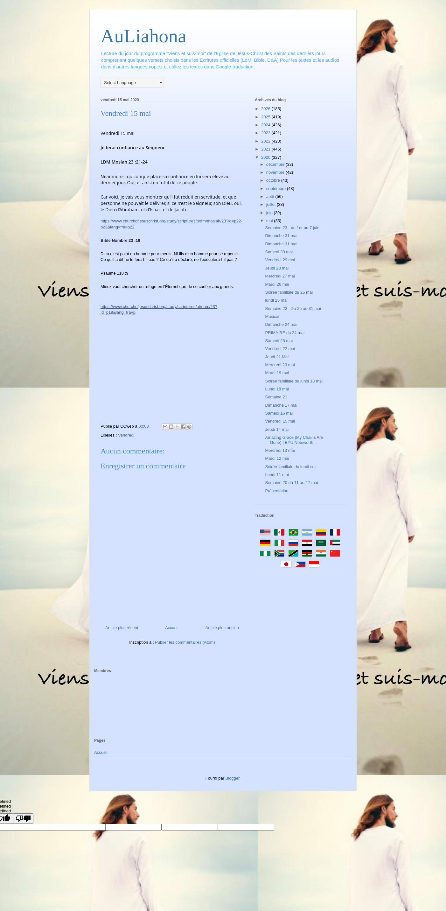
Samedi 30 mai (279, 251)
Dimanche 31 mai (281, 235)
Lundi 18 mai (277, 389)
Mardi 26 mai (277, 284)
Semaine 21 (276, 397)
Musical (272, 316)
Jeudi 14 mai (277, 429)
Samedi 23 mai (279, 340)
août (270, 196)
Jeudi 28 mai (277, 268)
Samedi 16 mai (279, 413)
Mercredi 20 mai (280, 364)
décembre (276, 164)
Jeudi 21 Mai (277, 356)
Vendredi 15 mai (280, 421)
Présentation (276, 490)
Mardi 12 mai (277, 458)
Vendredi (126, 435)
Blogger (233, 778)
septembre (276, 188)
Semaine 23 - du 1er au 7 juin (292, 227)
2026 (266, 108)
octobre (273, 180)
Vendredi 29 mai (280, 259)
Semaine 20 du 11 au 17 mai (291, 482)
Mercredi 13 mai (280, 450)
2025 (266, 117)
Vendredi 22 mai (280, 348)
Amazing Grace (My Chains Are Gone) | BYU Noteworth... (294, 440)
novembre (276, 172)
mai (270, 220)
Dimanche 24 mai (281, 324)
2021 (266, 149)
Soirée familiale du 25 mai (289, 292)
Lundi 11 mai (277, 474)
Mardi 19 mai (277, 372)
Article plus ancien (222, 627)
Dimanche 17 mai (281, 405)
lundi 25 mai (276, 300)
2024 (266, 125)
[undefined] (23, 818)
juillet (271, 204)
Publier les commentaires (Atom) (185, 642)
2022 (266, 141)
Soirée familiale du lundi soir (291, 466)
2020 (266, 157)
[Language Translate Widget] (132, 83)
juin (270, 212)
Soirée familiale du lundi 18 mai (294, 381)
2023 (266, 132)
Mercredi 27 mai (280, 276)
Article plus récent (121, 627)
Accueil (171, 627)
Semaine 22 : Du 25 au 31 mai (293, 308)
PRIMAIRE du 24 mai (284, 332)
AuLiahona (143, 35)
